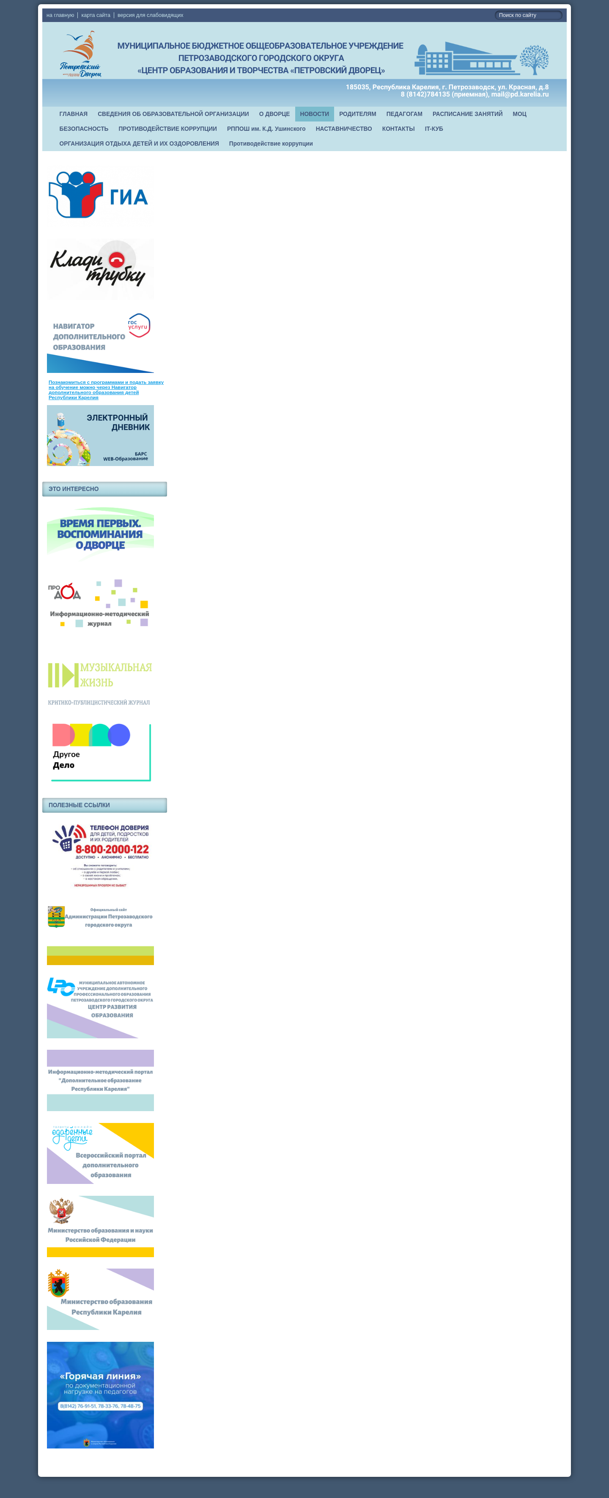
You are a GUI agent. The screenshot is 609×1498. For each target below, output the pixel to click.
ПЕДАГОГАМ (404, 114)
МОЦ (520, 114)
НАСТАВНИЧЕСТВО (344, 129)
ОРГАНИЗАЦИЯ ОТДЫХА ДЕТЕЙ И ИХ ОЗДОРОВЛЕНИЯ (139, 144)
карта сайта (95, 15)
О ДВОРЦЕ (274, 114)
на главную (60, 15)
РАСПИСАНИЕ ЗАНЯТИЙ (468, 114)
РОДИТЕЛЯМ (357, 114)
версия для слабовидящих (150, 15)
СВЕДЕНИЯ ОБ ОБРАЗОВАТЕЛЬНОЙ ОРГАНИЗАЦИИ (173, 114)
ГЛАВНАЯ (74, 114)
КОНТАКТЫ (398, 129)
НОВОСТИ (314, 114)
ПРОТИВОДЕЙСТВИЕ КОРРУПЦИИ (167, 129)
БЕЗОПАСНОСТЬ (84, 129)
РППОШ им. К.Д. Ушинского (266, 129)
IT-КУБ (434, 129)
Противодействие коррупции (271, 144)
